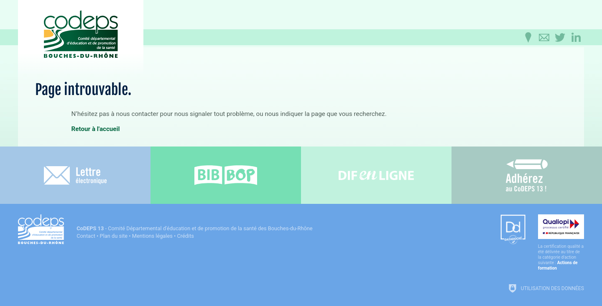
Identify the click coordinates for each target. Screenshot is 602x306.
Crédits (185, 236)
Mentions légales (152, 236)
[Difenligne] (376, 175)
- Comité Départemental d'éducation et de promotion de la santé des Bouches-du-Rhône (194, 228)
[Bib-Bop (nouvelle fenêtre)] (225, 175)
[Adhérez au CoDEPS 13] (527, 175)
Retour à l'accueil (95, 129)
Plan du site (114, 236)
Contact (86, 236)
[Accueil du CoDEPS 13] (80, 30)
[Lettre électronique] (75, 175)
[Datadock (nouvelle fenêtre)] (512, 230)
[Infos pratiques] (528, 38)
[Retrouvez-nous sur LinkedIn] (576, 38)
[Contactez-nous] (544, 38)
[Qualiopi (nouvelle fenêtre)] (561, 242)
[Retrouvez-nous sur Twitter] (560, 38)
